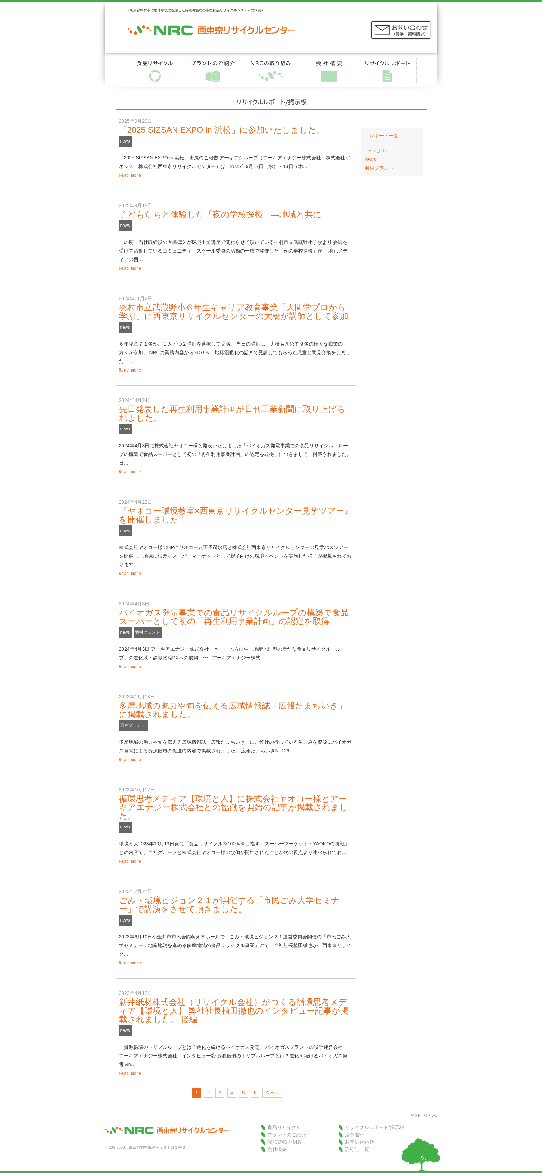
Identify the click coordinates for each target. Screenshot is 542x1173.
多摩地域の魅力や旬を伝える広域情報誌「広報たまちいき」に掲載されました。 (233, 706)
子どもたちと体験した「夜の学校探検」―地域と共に (220, 213)
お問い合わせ (359, 1135)
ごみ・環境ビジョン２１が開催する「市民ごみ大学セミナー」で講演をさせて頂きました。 (229, 899)
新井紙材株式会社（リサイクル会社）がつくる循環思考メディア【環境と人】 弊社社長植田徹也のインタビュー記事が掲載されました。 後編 (234, 1004)
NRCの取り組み (284, 1135)
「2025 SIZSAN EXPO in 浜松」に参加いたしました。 (222, 130)
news (125, 141)
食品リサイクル (284, 1120)
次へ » (272, 1086)
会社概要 (277, 1142)
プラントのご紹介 (286, 1127)
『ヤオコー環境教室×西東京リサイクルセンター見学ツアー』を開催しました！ (235, 512)
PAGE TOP (419, 1108)
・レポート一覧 (381, 135)
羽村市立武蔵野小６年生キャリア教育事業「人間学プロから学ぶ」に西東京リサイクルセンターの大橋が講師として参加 (233, 310)
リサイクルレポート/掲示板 (374, 1120)
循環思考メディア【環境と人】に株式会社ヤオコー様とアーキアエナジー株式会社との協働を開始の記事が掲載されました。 (233, 802)
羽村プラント (147, 628)
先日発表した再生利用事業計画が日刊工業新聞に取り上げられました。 (232, 411)
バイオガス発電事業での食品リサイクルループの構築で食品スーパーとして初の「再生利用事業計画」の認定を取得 (234, 613)
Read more (130, 175)
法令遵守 (354, 1127)
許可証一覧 (357, 1142)
